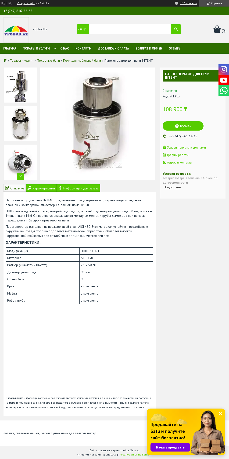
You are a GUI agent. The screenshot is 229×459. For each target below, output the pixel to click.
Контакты (83, 48)
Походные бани (48, 60)
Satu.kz (135, 450)
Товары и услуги (36, 48)
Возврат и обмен (149, 48)
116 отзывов (188, 3)
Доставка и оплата (113, 48)
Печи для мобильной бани (82, 60)
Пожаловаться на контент (135, 454)
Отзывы (175, 48)
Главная (10, 48)
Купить (185, 126)
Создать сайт (26, 3)
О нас (64, 48)
